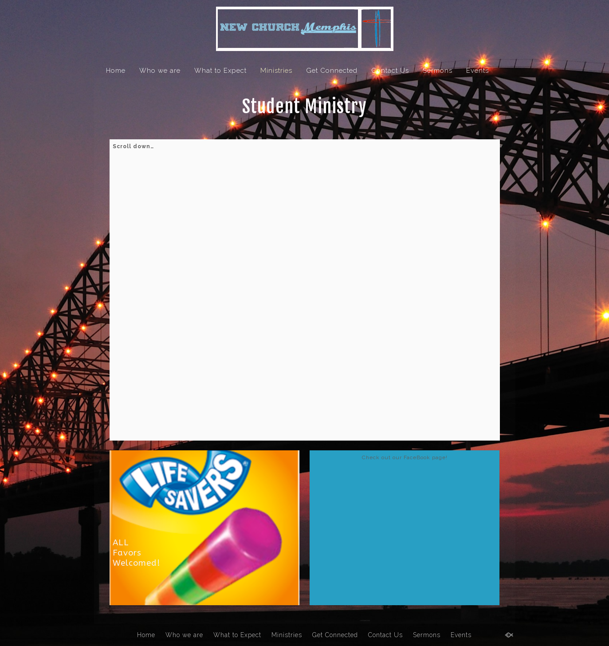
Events (477, 71)
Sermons (437, 71)
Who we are (160, 71)
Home (116, 71)
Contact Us (390, 71)
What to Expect (220, 71)
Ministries (276, 71)
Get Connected (332, 71)
